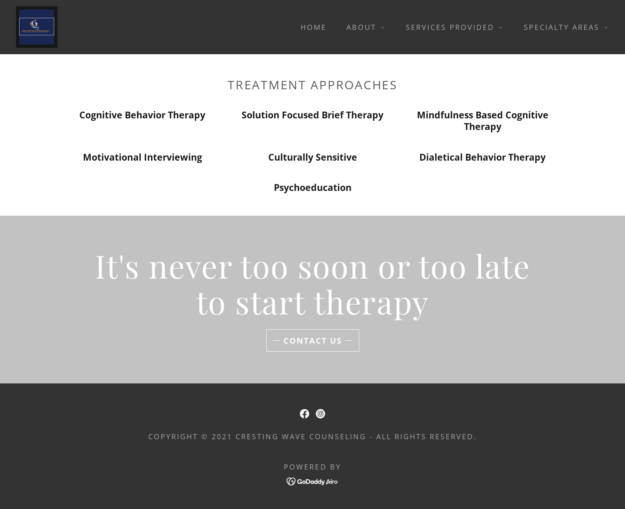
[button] (362, 27)
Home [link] (313, 27)
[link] (36, 26)
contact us (312, 340)
